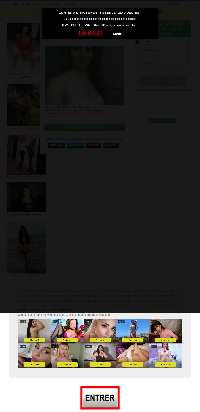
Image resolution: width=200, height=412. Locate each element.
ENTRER (90, 33)
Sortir (117, 34)
